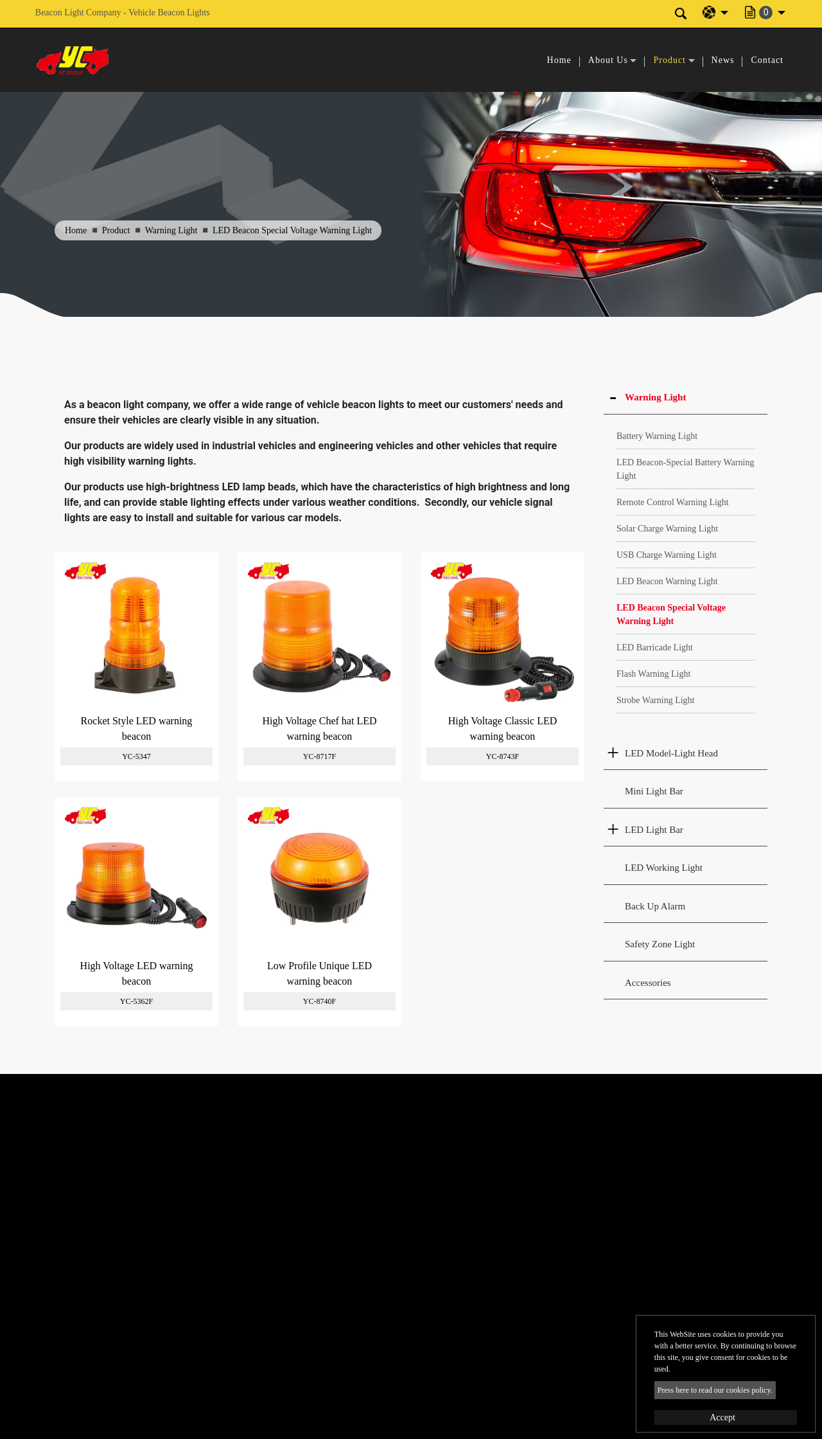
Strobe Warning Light (655, 700)
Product (116, 230)
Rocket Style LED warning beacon (137, 728)
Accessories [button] (648, 983)
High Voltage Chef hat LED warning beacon (319, 728)
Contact (767, 60)
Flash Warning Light (653, 674)
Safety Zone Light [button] (660, 944)
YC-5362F (136, 1001)
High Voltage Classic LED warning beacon (502, 728)
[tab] (685, 398)
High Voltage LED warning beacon (136, 973)
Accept (722, 1417)
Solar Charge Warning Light (667, 528)
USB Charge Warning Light (666, 555)
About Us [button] (608, 60)
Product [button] (669, 60)
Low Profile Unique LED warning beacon (319, 973)
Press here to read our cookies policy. (715, 1390)
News (723, 60)
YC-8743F (502, 756)
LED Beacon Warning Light (667, 581)
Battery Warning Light (656, 436)
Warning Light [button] (655, 397)
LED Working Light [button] (664, 868)
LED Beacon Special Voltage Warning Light (671, 614)
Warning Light (171, 230)
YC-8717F (319, 756)
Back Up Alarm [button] (655, 906)
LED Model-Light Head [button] (671, 753)
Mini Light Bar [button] (654, 791)
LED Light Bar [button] (654, 830)
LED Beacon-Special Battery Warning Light (685, 469)
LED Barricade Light (654, 647)
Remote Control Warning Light (672, 502)
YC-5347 (136, 756)
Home (559, 60)
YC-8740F (319, 1001)
